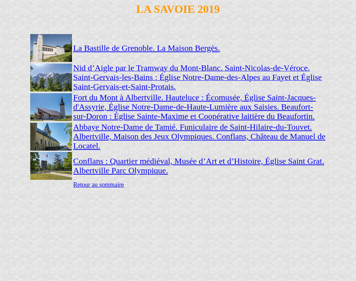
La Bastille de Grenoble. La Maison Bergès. (146, 48)
